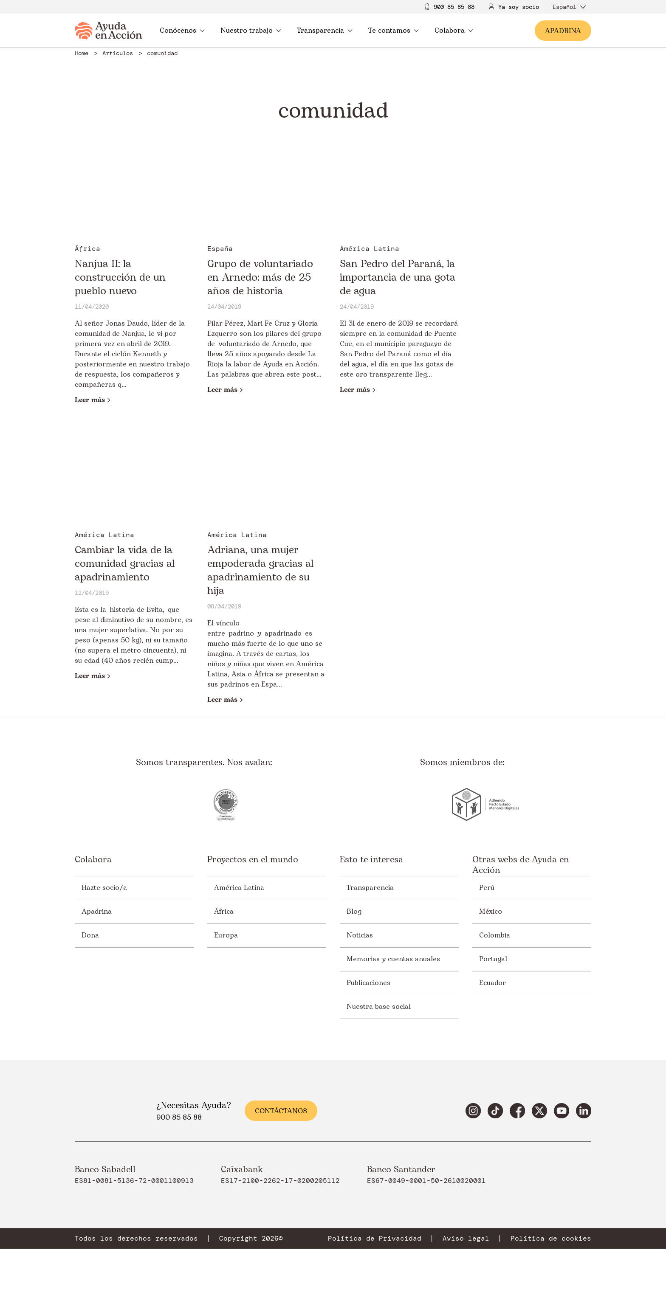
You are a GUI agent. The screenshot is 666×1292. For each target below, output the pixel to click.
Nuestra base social (379, 1007)
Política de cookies (551, 1238)
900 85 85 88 (454, 7)
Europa (226, 935)
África (224, 911)
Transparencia (325, 30)
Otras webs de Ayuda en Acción (520, 865)
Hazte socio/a (104, 888)
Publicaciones (368, 983)
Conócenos (182, 30)
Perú (486, 888)
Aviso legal (466, 1238)
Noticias (360, 935)
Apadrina (97, 911)
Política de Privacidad (374, 1238)
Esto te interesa (371, 860)
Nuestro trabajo (250, 30)
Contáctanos (281, 1111)
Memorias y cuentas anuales (393, 959)
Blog (354, 911)
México (490, 911)
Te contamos (393, 30)
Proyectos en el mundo (252, 860)
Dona (90, 935)
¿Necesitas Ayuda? (193, 1106)
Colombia (494, 935)
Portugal (493, 959)
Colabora (454, 30)
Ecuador (492, 983)
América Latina (239, 888)
